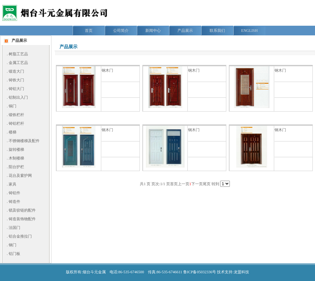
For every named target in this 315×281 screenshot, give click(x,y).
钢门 (12, 245)
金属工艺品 (18, 62)
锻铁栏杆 (16, 115)
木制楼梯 (16, 158)
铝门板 (14, 253)
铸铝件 (14, 193)
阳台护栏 (16, 167)
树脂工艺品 (18, 54)
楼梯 (12, 132)
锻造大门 (16, 71)
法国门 (14, 227)
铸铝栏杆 (16, 123)
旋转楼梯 (16, 149)
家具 (12, 184)
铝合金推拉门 (20, 236)
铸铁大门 (16, 80)
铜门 (12, 106)
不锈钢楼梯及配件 (24, 141)
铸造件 (14, 201)
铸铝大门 (16, 88)
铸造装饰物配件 (22, 219)
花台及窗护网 (20, 175)
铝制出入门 (18, 97)
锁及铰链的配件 (22, 210)
